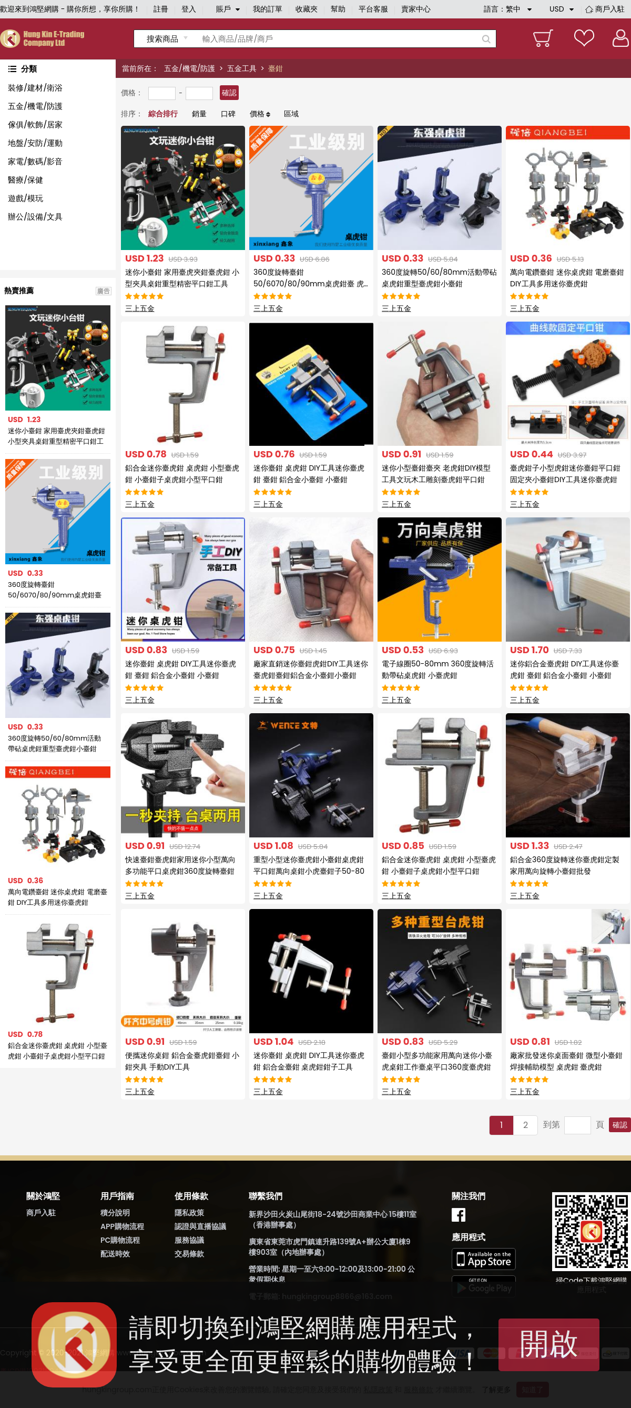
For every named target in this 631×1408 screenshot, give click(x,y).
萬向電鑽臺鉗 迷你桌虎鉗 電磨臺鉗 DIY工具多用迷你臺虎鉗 (57, 897)
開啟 (549, 1343)
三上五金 (140, 308)
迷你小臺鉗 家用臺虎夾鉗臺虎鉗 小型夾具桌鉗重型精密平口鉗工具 (56, 436)
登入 (188, 9)
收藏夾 (307, 9)
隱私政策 (189, 1212)
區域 (291, 113)
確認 (229, 92)
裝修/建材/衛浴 (35, 87)
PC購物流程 (120, 1240)
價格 (257, 113)
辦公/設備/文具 (35, 216)
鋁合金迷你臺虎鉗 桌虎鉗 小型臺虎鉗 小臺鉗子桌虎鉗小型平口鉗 (57, 1051)
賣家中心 (416, 9)
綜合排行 (163, 113)
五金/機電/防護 (189, 68)
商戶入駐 (610, 9)
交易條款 (189, 1254)
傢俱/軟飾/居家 (35, 124)
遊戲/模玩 (25, 198)
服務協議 (189, 1240)
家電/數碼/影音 (35, 161)
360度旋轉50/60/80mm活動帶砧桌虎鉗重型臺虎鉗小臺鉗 (54, 743)
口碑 (228, 113)
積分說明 (115, 1212)
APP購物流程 (122, 1226)
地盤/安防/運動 (35, 142)
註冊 (161, 9)
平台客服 (373, 9)
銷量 (199, 113)
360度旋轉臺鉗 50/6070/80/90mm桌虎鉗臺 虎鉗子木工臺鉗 (54, 590)
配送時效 (115, 1254)
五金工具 (242, 68)
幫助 (338, 9)
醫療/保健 (25, 179)
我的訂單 (267, 9)
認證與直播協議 (200, 1226)
